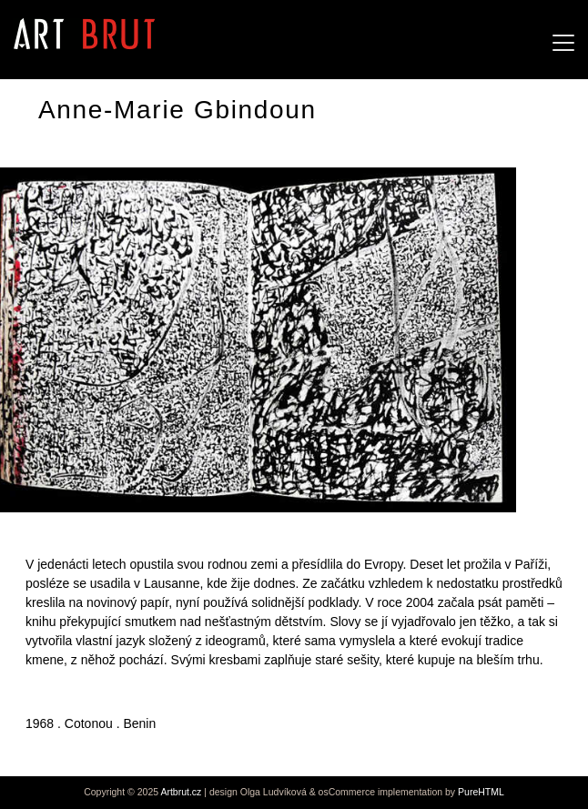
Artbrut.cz (180, 791)
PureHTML (481, 791)
